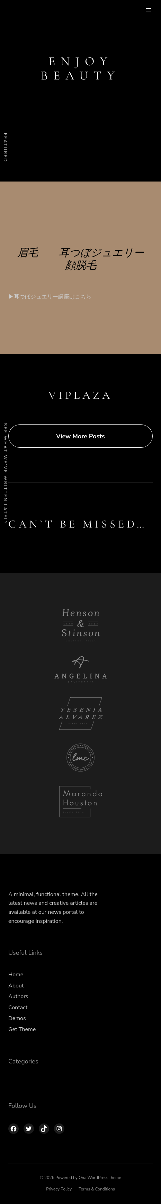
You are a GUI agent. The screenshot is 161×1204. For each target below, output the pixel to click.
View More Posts (80, 436)
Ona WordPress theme (100, 1177)
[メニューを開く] (148, 10)
